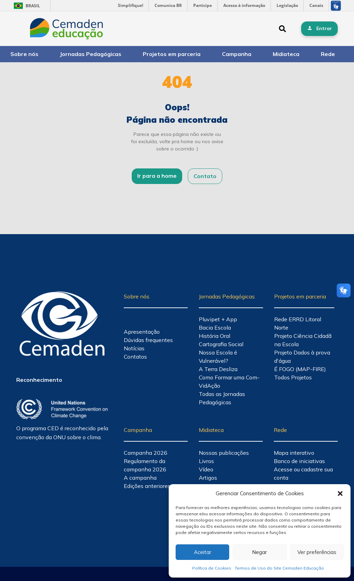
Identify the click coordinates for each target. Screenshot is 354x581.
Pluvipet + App (218, 319)
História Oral (214, 335)
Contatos (135, 356)
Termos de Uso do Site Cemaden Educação (279, 568)
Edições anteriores (147, 485)
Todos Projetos (293, 377)
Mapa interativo (294, 452)
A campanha (140, 477)
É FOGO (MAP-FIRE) (300, 369)
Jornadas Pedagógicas (90, 53)
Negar (259, 552)
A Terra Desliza (218, 369)
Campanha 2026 (145, 452)
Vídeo (206, 469)
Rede (328, 53)
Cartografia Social (221, 344)
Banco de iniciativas (299, 461)
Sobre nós (24, 53)
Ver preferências (316, 552)
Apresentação (142, 331)
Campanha (236, 53)
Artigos (208, 477)
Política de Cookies (211, 568)
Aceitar (202, 552)
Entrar (324, 28)
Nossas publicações (224, 452)
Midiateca (286, 53)
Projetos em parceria (172, 53)
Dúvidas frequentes (148, 339)
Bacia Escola (215, 327)
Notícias (134, 348)
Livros (206, 461)
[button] (340, 493)
